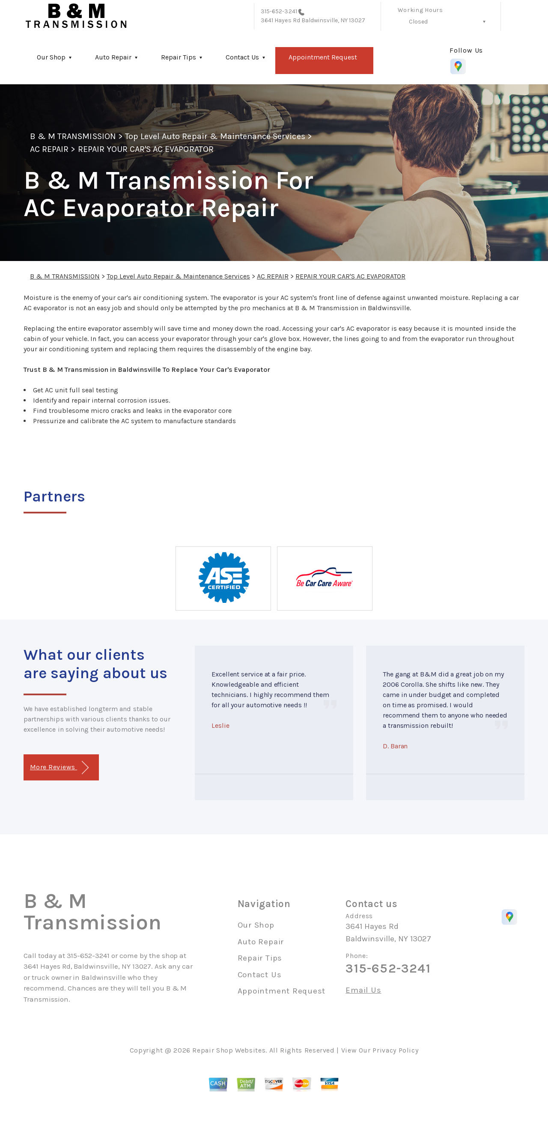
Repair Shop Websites (228, 1050)
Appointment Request (323, 57)
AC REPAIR (49, 149)
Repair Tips (178, 57)
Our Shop (51, 57)
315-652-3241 (279, 11)
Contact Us (242, 57)
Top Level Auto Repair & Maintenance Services (215, 136)
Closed (418, 21)
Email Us (363, 990)
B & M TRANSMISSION (73, 136)
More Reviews (59, 768)
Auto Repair (113, 57)
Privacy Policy (395, 1050)
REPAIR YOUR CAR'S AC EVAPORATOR (146, 149)
